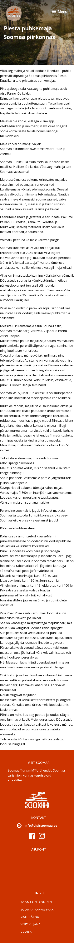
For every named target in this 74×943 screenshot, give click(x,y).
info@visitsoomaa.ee (40, 825)
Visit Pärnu (30, 917)
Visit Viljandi (31, 924)
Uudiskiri (28, 931)
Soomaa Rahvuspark (37, 909)
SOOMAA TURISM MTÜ (37, 902)
